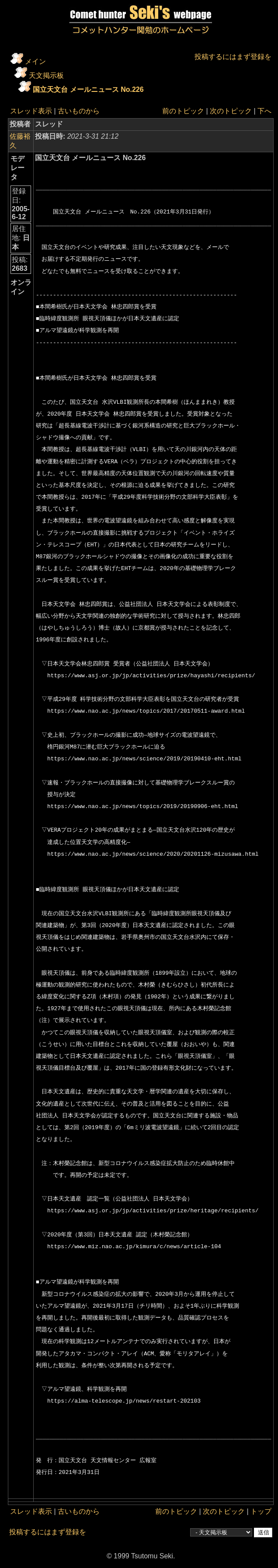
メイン (35, 61)
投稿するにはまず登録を (233, 56)
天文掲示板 (46, 75)
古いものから (79, 111)
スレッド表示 (31, 111)
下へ (264, 111)
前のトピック (183, 111)
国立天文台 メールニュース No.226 (88, 89)
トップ (260, 1511)
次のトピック (231, 111)
